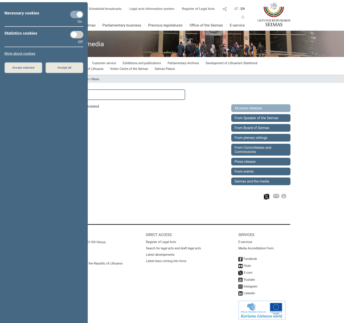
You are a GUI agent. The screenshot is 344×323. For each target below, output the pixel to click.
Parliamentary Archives (183, 63)
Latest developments (160, 254)
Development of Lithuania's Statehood (231, 63)
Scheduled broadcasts (102, 9)
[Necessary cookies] (76, 14)
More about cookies (19, 53)
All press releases (248, 108)
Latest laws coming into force (166, 261)
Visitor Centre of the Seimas (129, 69)
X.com (248, 272)
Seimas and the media (252, 181)
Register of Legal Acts (198, 9)
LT (236, 9)
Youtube (249, 279)
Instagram (250, 286)
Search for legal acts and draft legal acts (173, 248)
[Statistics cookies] (76, 34)
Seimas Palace (165, 69)
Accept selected (23, 67)
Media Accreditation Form (256, 248)
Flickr (247, 266)
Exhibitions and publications (142, 63)
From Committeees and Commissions (253, 150)
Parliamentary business (121, 25)
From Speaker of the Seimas (257, 118)
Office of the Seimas (206, 25)
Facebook (250, 259)
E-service (237, 25)
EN (242, 9)
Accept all (64, 67)
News (95, 79)
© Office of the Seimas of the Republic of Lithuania (88, 263)
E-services (245, 242)
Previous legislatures (165, 25)
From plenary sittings (251, 138)
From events (244, 171)
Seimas (89, 25)
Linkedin (249, 293)
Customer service (104, 63)
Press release (245, 162)
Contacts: (63, 235)
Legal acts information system (151, 9)
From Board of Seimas (252, 128)
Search (64, 94)
